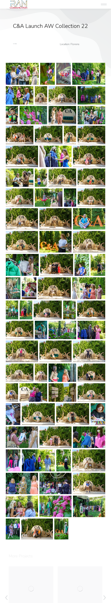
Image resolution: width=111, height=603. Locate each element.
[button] (55, 59)
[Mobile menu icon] (104, 4)
